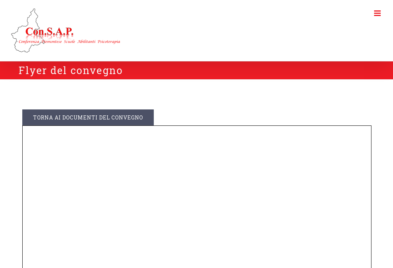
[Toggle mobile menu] (378, 13)
